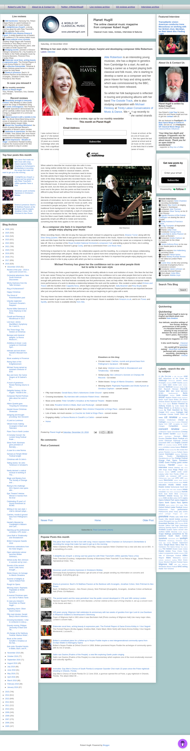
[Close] (130, 113)
